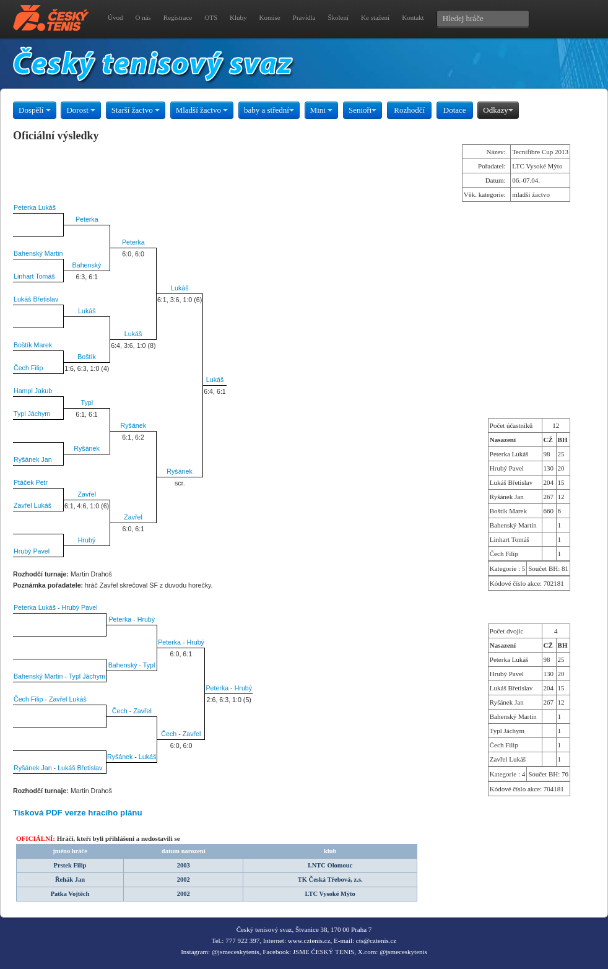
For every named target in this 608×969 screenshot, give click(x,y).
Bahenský (87, 265)
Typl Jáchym (32, 413)
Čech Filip (28, 368)
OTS (210, 17)
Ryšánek (133, 425)
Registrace (177, 17)
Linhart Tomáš (34, 276)
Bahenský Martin (38, 253)
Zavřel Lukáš (32, 505)
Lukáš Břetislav (36, 299)
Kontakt (412, 17)
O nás (142, 17)
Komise (269, 17)
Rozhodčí (409, 110)
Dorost (80, 110)
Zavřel (86, 494)
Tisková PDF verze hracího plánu (77, 812)
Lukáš (179, 288)
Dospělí (35, 110)
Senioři (363, 110)
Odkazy (498, 110)
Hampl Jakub (33, 390)
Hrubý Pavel (32, 551)
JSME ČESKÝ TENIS (323, 951)
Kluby (238, 17)
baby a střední (269, 110)
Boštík (86, 356)
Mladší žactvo (202, 110)
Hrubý (86, 540)
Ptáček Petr (31, 482)
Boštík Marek (33, 345)
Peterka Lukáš (35, 207)
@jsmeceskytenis (235, 951)
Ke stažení (375, 17)
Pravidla (304, 17)
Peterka (87, 219)
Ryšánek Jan (33, 459)
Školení (338, 17)
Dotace (454, 110)
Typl (86, 402)
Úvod (115, 17)
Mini (321, 110)
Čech (120, 711)
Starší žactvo (135, 110)
